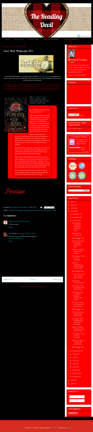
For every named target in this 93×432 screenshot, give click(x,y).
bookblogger (19, 210)
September (76, 351)
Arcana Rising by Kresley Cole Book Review (78, 314)
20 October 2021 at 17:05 (26, 233)
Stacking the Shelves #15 (77, 234)
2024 (73, 202)
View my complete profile (76, 75)
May (74, 364)
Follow (81, 116)
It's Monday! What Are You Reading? (78, 258)
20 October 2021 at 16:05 (20, 221)
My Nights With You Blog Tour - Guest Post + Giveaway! (78, 321)
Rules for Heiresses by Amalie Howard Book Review (78, 266)
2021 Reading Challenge (79, 137)
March (74, 370)
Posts (72, 397)
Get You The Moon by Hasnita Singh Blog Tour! (78, 244)
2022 (73, 208)
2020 (73, 380)
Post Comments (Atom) (37, 286)
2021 (72, 211)
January (75, 376)
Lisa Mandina (13, 233)
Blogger (68, 428)
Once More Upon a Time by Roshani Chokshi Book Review (77, 296)
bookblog (11, 210)
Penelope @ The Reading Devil (79, 61)
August (75, 354)
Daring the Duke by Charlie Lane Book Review (78, 288)
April (74, 367)
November (76, 217)
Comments (74, 400)
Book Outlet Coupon (75, 128)
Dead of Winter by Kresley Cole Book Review (78, 329)
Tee (10, 221)
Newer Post (8, 279)
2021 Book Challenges (71, 39)
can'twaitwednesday (49, 210)
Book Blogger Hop (78, 238)
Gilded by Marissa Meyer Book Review (78, 252)
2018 (72, 384)
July (74, 357)
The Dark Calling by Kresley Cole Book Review (78, 305)
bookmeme (38, 210)
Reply (10, 227)
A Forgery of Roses (39, 97)
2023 (73, 205)
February (75, 373)
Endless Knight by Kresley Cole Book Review (78, 342)
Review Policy (19, 39)
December (76, 214)
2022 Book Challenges (51, 39)
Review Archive (33, 39)
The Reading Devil (81, 140)
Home (8, 39)
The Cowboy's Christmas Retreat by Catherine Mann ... (76, 227)
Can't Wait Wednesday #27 (78, 282)
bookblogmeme (29, 210)
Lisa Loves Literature (15, 238)
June (74, 361)
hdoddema (54, 428)
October (75, 221)
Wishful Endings (44, 76)
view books (86, 151)
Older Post (57, 279)
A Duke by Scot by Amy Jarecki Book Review (78, 276)
